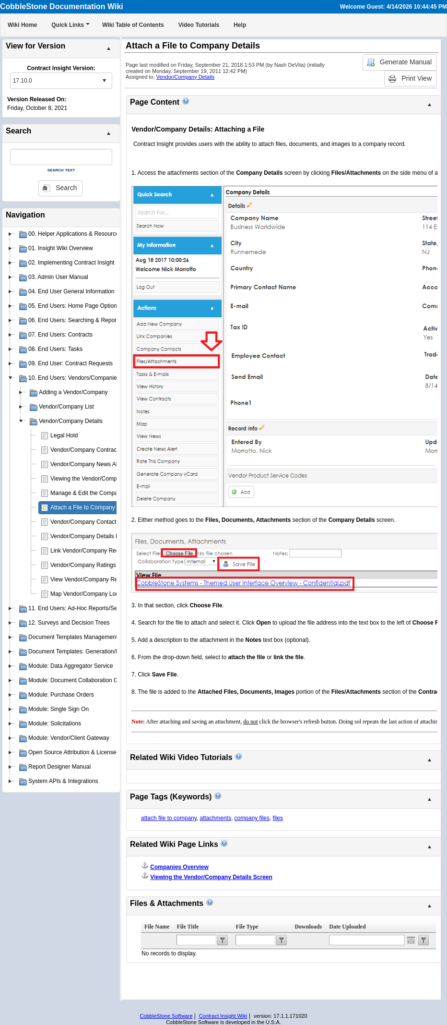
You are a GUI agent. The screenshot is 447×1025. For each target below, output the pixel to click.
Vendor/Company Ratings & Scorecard (99, 565)
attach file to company (169, 818)
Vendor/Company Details (185, 77)
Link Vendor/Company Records (90, 550)
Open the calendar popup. (411, 940)
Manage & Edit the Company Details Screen (106, 493)
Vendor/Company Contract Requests (97, 449)
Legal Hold (64, 435)
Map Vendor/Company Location (90, 594)
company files (252, 818)
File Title (187, 926)
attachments (215, 818)
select (104, 80)
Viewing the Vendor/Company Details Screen (107, 478)
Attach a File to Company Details (92, 507)
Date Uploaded (347, 926)
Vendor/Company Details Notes (90, 536)
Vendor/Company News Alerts (88, 464)
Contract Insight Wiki (223, 1016)
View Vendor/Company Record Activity (99, 579)
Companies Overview (179, 867)
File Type (246, 926)
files (278, 818)
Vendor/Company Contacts (84, 522)
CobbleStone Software (166, 1016)
